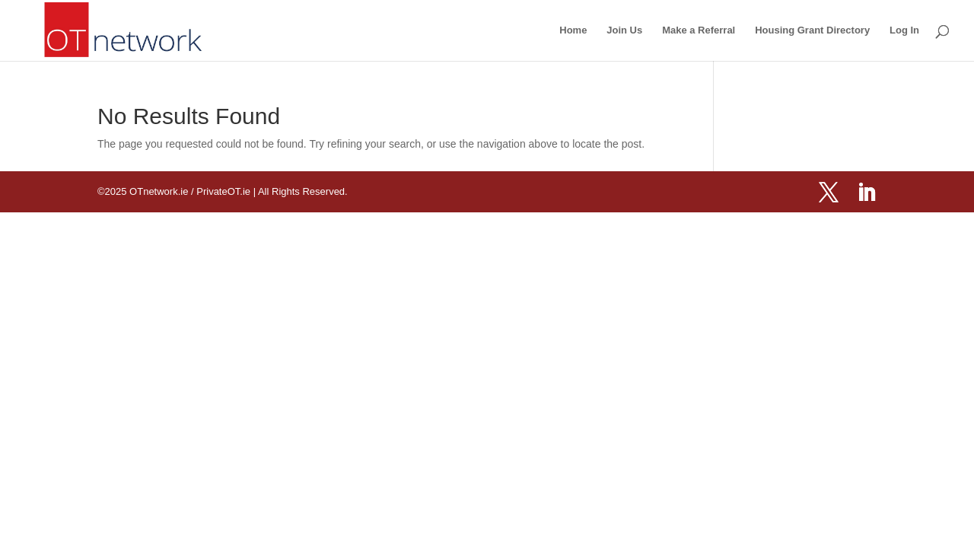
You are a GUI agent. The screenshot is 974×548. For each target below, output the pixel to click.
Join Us (624, 30)
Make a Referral (698, 30)
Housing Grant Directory (812, 30)
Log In (904, 30)
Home (573, 30)
